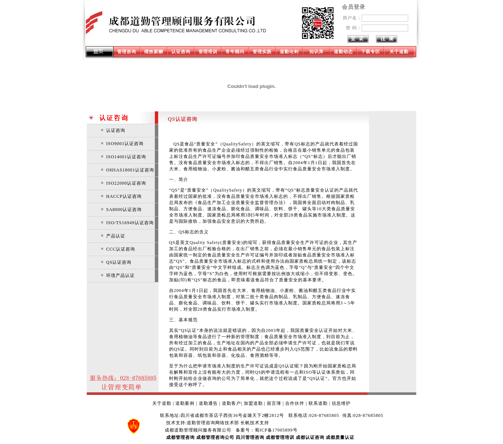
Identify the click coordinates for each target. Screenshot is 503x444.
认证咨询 (180, 51)
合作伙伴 (294, 403)
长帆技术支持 (255, 422)
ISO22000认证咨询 (126, 183)
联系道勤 (318, 403)
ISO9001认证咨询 (125, 143)
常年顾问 (235, 51)
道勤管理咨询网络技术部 (213, 422)
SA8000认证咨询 (124, 209)
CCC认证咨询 (120, 249)
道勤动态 (343, 51)
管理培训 (207, 51)
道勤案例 (184, 403)
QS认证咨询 (118, 262)
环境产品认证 (120, 275)
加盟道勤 (253, 403)
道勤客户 (231, 403)
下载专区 (370, 51)
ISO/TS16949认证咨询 (130, 222)
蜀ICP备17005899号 (276, 430)
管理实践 (262, 51)
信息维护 (341, 403)
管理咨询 (126, 51)
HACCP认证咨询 (124, 196)
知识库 (316, 51)
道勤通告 (208, 403)
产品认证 (115, 235)
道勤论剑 (289, 51)
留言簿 (274, 403)
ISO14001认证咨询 (126, 156)
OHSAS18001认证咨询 (130, 170)
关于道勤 (399, 51)
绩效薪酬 (153, 51)
